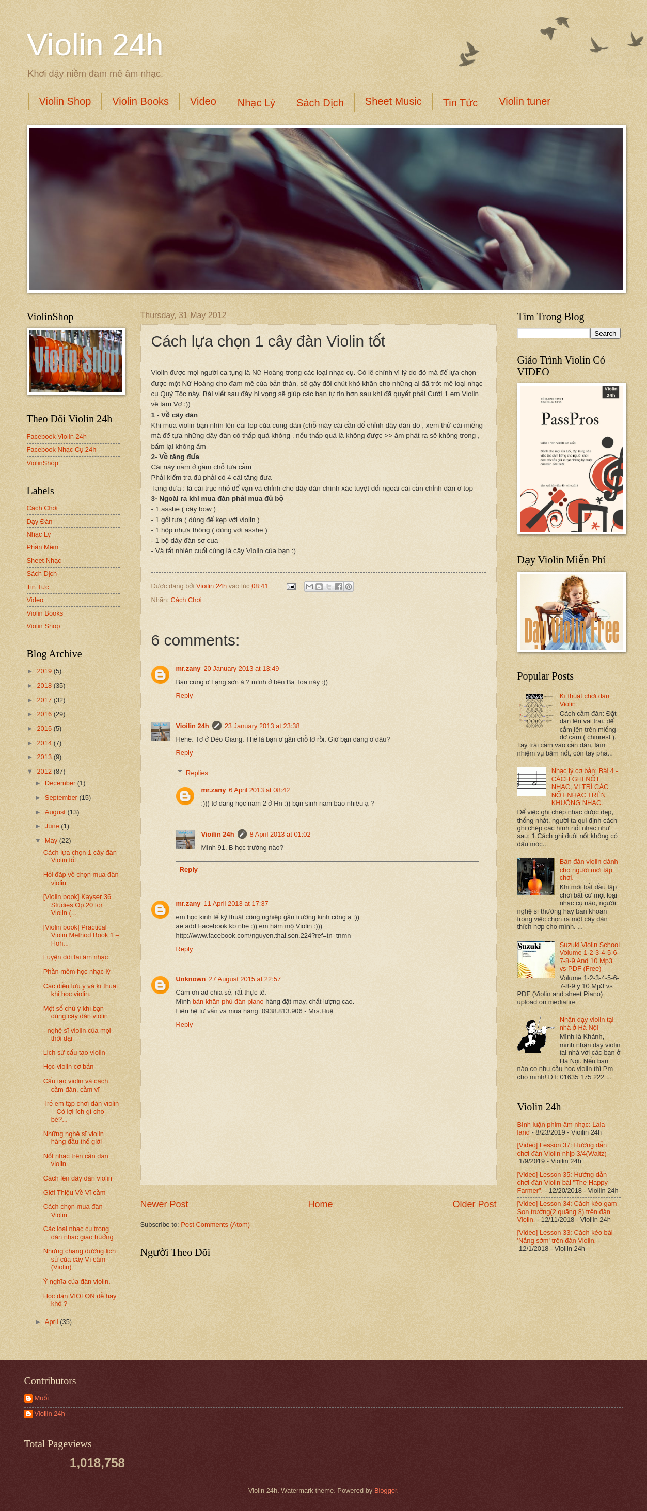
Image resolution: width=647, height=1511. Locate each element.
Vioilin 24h (212, 586)
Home (320, 1204)
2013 (45, 757)
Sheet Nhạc (44, 560)
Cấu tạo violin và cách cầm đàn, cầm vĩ (75, 1085)
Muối (42, 1398)
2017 (45, 700)
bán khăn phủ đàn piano (228, 1001)
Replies (197, 772)
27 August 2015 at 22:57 (245, 979)
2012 (45, 771)
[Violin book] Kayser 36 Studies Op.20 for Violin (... (77, 905)
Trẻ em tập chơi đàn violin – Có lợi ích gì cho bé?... (81, 1111)
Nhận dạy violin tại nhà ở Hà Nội (587, 1023)
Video (203, 101)
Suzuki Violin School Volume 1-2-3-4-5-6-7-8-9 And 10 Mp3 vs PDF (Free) (590, 956)
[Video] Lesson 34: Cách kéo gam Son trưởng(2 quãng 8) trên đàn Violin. (567, 1211)
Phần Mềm (43, 547)
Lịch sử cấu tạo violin (74, 1053)
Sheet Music (393, 101)
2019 (45, 671)
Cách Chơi (185, 600)
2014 (45, 743)
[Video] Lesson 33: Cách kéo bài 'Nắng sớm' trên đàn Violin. (565, 1236)
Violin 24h (95, 44)
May (52, 840)
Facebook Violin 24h (57, 436)
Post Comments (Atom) (215, 1225)
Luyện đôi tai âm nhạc (75, 957)
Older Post (474, 1204)
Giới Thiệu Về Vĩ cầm (74, 1193)
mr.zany (188, 668)
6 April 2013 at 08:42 (259, 790)
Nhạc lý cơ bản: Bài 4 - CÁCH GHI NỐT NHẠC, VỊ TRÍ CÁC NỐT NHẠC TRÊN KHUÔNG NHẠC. (584, 787)
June (53, 826)
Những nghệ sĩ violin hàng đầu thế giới (73, 1137)
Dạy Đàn (40, 521)
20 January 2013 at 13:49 (241, 668)
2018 (45, 685)
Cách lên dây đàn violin (77, 1178)
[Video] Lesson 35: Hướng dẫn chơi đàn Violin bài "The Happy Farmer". (562, 1182)
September (62, 797)
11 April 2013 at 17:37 (235, 903)
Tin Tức (460, 102)
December (61, 783)
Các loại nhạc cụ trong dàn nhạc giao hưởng (78, 1232)
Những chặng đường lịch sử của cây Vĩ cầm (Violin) (79, 1259)
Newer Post (164, 1204)
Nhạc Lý (256, 102)
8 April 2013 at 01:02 (280, 834)
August (56, 812)
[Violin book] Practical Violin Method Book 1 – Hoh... (81, 935)
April (52, 1322)
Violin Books (140, 101)
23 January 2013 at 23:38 (262, 726)
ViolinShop (42, 463)
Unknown (191, 979)
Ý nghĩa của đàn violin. (77, 1281)
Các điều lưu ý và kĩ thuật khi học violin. (80, 990)
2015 (45, 728)
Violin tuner (524, 101)
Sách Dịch (320, 102)
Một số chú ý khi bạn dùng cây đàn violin (75, 1012)
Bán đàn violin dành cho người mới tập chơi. (589, 870)
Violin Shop (65, 101)
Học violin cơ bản (68, 1067)
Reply (184, 695)
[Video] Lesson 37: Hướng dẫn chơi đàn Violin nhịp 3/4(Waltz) (562, 1149)
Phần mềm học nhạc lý (77, 971)
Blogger (385, 1490)
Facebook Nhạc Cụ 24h (62, 449)
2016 (45, 714)
